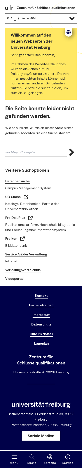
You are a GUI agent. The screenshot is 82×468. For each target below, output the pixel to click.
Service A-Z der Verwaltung (26, 254)
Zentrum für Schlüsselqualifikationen (46, 8)
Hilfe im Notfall (41, 334)
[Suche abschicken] (72, 152)
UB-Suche (16, 197)
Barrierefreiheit (41, 305)
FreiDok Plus (19, 217)
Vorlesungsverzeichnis (23, 270)
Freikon (15, 238)
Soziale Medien (41, 435)
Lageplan (41, 343)
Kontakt (41, 296)
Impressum (41, 315)
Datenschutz (41, 324)
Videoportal (14, 279)
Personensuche (17, 181)
